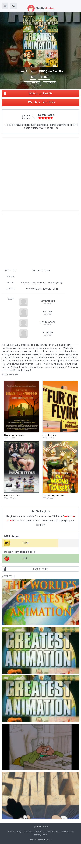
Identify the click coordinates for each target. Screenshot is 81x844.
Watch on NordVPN (41, 102)
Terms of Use (67, 832)
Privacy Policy (40, 835)
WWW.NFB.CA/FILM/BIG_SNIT (42, 289)
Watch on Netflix (40, 93)
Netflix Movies (37, 840)
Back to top (42, 827)
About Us (39, 832)
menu (5, 6)
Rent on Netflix (40, 569)
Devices (28, 832)
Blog (19, 832)
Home (11, 832)
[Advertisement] (33, 241)
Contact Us (52, 832)
